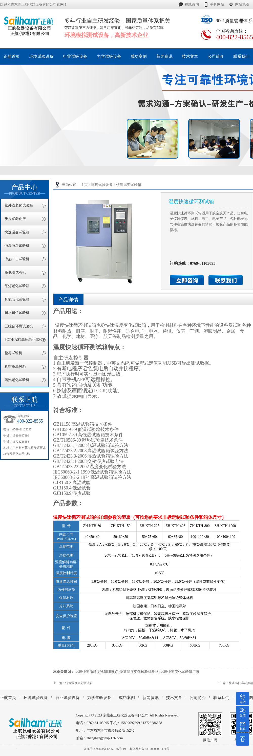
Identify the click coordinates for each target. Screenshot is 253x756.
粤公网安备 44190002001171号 (149, 749)
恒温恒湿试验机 (17, 246)
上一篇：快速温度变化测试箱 (73, 683)
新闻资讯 (150, 697)
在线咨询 (192, 4)
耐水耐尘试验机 (17, 313)
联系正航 (24, 402)
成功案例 (127, 697)
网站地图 (242, 4)
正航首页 (8, 697)
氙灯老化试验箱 (17, 286)
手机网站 (217, 4)
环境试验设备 (102, 185)
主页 (84, 185)
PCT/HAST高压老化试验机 (25, 340)
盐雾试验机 (13, 353)
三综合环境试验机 (19, 326)
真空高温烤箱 (15, 366)
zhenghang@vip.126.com (105, 738)
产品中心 (24, 190)
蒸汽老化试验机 (17, 380)
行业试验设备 (67, 697)
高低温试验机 (15, 272)
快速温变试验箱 (128, 185)
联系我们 (221, 697)
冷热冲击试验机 (17, 259)
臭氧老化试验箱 (17, 299)
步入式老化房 (15, 219)
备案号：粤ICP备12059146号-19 (105, 749)
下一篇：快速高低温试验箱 (235, 683)
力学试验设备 (99, 697)
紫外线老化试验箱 (19, 205)
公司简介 (197, 697)
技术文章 (174, 697)
